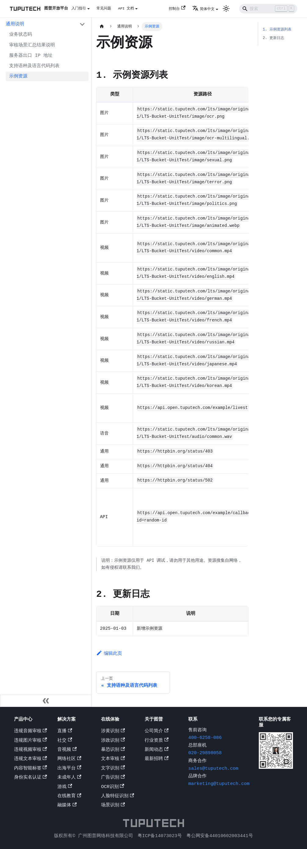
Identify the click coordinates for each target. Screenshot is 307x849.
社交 (64, 741)
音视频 (67, 750)
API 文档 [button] (126, 8)
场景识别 (113, 806)
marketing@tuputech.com (218, 784)
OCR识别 (112, 787)
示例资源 (18, 76)
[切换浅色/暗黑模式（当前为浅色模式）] (226, 8)
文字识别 (113, 769)
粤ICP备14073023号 (160, 836)
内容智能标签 (30, 769)
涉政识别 (113, 741)
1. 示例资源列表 (277, 29)
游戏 (64, 787)
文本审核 (113, 759)
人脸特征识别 (117, 796)
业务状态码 (20, 34)
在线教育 (69, 796)
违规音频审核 (30, 732)
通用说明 (15, 24)
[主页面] (101, 26)
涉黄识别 (113, 732)
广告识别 (113, 778)
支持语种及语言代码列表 (34, 66)
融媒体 (67, 806)
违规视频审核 (30, 750)
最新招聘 (156, 759)
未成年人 (69, 778)
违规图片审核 (30, 741)
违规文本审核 (30, 759)
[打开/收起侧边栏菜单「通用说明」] (82, 24)
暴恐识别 (113, 750)
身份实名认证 (30, 778)
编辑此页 (109, 658)
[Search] (268, 8)
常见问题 (103, 8)
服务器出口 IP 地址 (30, 55)
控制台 (177, 8)
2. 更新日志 (273, 38)
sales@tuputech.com (213, 769)
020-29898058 (205, 753)
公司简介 (156, 732)
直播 (64, 732)
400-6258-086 (205, 738)
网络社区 (69, 759)
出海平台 (69, 769)
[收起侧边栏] (46, 701)
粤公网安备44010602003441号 (219, 836)
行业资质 (156, 741)
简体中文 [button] (203, 8)
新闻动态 (156, 750)
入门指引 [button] (78, 8)
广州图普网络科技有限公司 (105, 836)
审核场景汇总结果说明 (32, 45)
